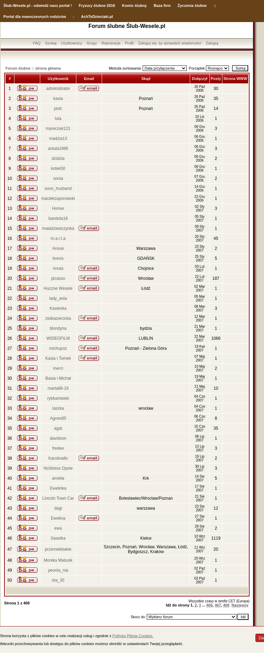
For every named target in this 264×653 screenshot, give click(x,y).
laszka (58, 408)
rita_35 (58, 580)
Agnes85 (58, 418)
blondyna (58, 328)
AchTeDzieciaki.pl (97, 16)
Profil (129, 43)
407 (217, 605)
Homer (58, 208)
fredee (58, 448)
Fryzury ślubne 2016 (97, 5)
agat (58, 428)
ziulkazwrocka (58, 318)
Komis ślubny (134, 5)
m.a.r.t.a (58, 238)
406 (209, 605)
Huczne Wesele (58, 288)
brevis (58, 258)
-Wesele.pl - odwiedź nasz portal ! (42, 5)
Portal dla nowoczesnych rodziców (34, 16)
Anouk (58, 248)
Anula (58, 268)
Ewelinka (58, 488)
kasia (58, 98)
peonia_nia (58, 570)
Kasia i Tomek (58, 358)
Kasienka (58, 308)
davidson (58, 438)
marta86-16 (57, 388)
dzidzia (58, 158)
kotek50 (58, 168)
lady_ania (58, 298)
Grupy (92, 43)
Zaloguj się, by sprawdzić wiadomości (169, 43)
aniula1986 (58, 148)
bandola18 (58, 218)
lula (58, 118)
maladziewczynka (58, 228)
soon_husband (58, 188)
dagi (58, 508)
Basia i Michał (58, 378)
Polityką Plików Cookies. (132, 636)
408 (226, 605)
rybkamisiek (58, 398)
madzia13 (58, 138)
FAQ (37, 43)
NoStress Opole (58, 468)
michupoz (58, 348)
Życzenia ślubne (192, 5)
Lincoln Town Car (58, 498)
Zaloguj (212, 43)
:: (214, 5)
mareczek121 (58, 128)
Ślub (7, 5)
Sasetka (58, 538)
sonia (58, 178)
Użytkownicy (71, 43)
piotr (58, 108)
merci (58, 368)
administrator (58, 88)
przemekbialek (58, 549)
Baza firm (162, 5)
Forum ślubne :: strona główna (33, 68)
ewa (58, 528)
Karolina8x (58, 458)
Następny (240, 605)
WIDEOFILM (58, 338)
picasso (58, 278)
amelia (58, 478)
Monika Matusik (58, 560)
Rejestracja (110, 43)
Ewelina (58, 518)
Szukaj (50, 43)
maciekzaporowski (58, 198)
